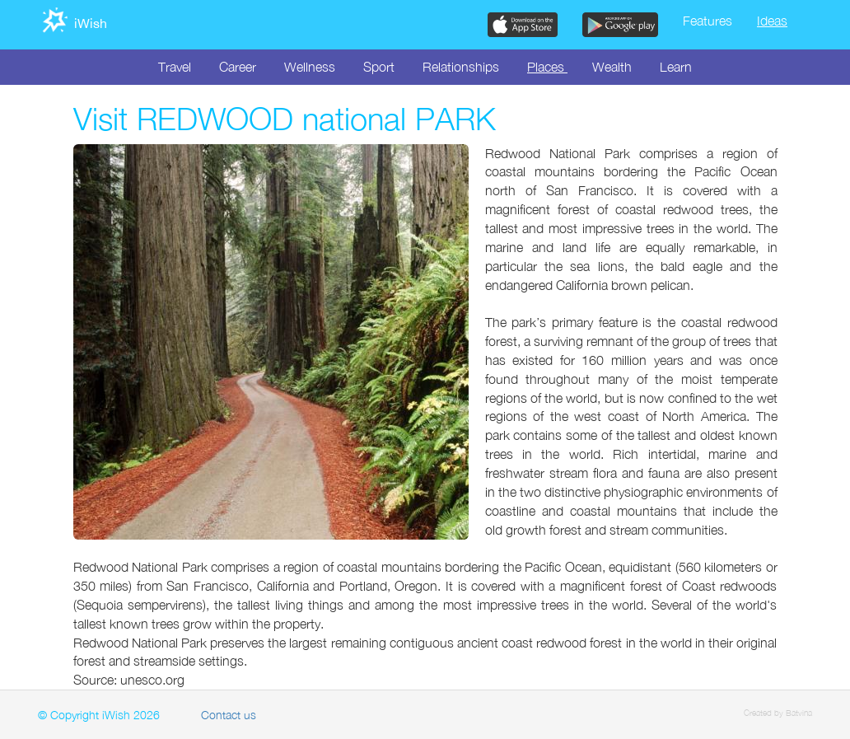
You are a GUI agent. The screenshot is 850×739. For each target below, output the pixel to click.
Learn (676, 66)
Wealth (612, 66)
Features (707, 20)
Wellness (309, 66)
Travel (174, 66)
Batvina (799, 713)
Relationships (461, 66)
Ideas (772, 20)
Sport (379, 66)
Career (237, 66)
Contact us (228, 715)
